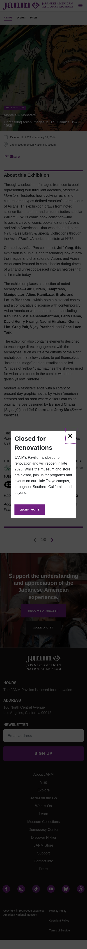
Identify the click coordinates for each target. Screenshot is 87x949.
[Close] (71, 436)
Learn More (29, 510)
